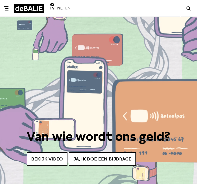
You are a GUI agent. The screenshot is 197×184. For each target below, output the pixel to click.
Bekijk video (47, 159)
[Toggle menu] (6, 8)
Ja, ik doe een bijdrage (102, 159)
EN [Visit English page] (68, 8)
